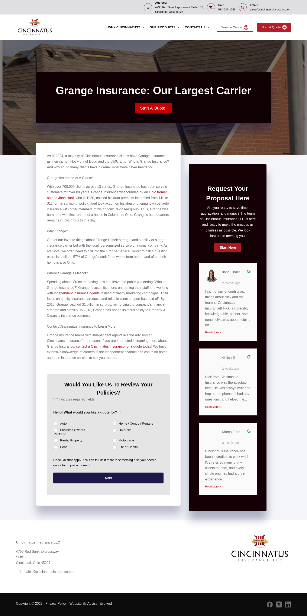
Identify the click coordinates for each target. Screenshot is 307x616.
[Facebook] (270, 604)
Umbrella (125, 430)
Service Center (235, 27)
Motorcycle (126, 440)
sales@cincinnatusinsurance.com (270, 9)
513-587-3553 (226, 9)
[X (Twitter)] (279, 604)
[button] (227, 247)
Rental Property (71, 440)
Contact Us (198, 27)
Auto (63, 423)
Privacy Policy (56, 603)
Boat (63, 447)
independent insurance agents (77, 293)
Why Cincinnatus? (127, 27)
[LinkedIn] (288, 604)
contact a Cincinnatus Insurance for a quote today (113, 346)
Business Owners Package (69, 432)
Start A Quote (274, 27)
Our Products (165, 27)
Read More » (213, 332)
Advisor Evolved (100, 603)
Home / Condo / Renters (136, 423)
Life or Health (128, 447)
